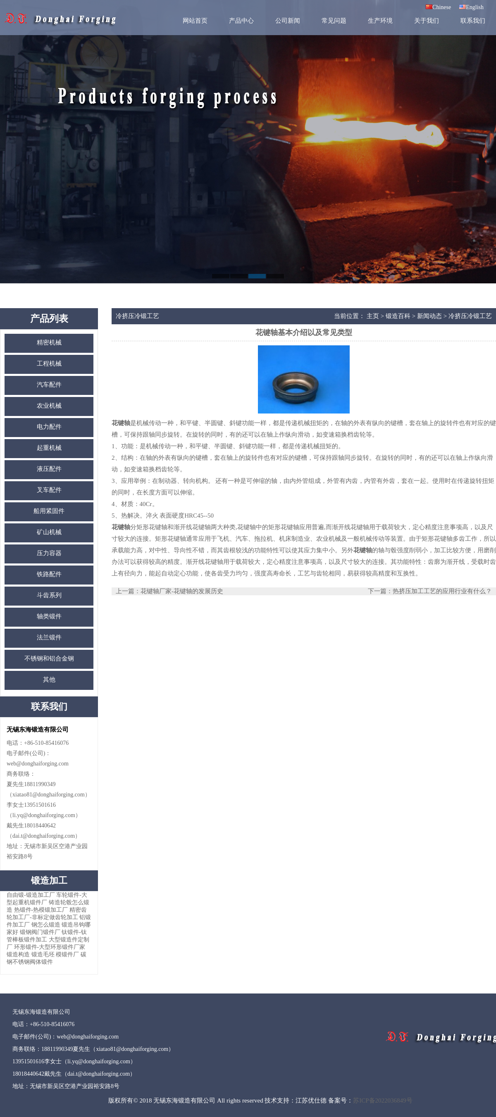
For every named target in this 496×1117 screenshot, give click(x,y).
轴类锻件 (49, 616)
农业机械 (49, 405)
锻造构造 (18, 954)
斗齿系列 (49, 595)
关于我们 (426, 20)
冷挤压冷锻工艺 (470, 316)
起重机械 (49, 447)
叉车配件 (49, 490)
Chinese (438, 7)
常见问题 (334, 20)
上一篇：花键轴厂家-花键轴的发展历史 (169, 591)
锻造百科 (398, 316)
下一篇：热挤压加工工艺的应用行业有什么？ (430, 591)
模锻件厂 (67, 954)
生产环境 (380, 20)
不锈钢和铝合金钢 (49, 658)
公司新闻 (287, 20)
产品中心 (241, 20)
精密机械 (49, 342)
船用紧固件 (48, 511)
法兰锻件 (49, 637)
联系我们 (472, 20)
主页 (373, 316)
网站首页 (195, 20)
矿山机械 (49, 532)
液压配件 (49, 469)
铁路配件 (49, 574)
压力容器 (49, 553)
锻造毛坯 (43, 954)
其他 (49, 679)
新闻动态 (429, 316)
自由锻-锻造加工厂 (31, 895)
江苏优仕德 (311, 1100)
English (471, 7)
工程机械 (49, 363)
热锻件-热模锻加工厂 (41, 910)
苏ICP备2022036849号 (382, 1100)
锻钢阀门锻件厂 (40, 932)
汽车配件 (49, 384)
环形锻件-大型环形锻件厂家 (50, 947)
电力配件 (49, 426)
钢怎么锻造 (45, 925)
